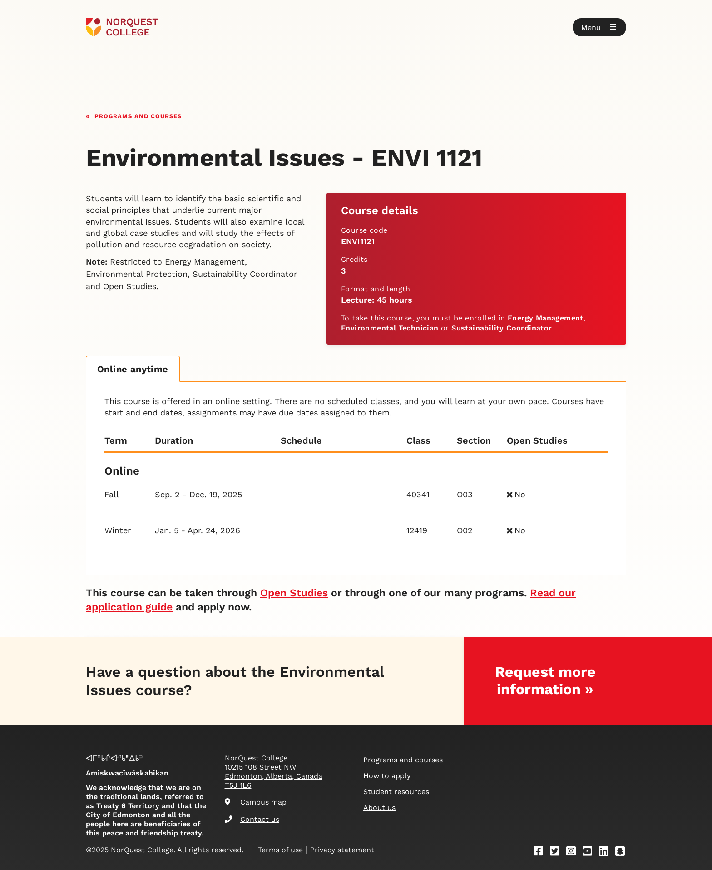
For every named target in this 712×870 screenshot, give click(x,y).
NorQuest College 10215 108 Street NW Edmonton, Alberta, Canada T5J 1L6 (273, 772)
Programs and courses (138, 115)
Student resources (396, 791)
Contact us (252, 819)
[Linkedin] (606, 852)
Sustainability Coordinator (501, 328)
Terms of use (280, 849)
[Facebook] (541, 852)
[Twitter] (557, 852)
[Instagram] (574, 852)
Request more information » (545, 680)
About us (379, 807)
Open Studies (294, 593)
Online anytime (132, 369)
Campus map (256, 802)
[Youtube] (590, 852)
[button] (599, 27)
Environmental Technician (390, 328)
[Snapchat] (623, 852)
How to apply (386, 775)
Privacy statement (342, 849)
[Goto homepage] (122, 27)
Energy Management (545, 318)
